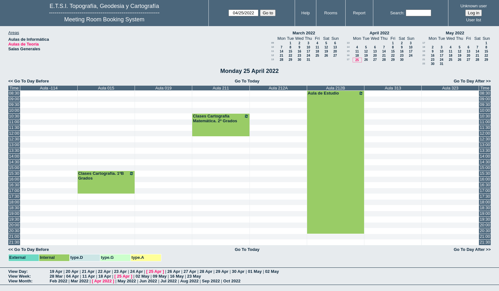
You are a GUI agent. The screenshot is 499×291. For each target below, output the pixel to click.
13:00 (14, 144)
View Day (17, 271)
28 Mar (56, 276)
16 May (177, 276)
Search (396, 13)
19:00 (14, 213)
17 (308, 51)
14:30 (14, 162)
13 (335, 47)
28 (281, 59)
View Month (19, 281)
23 (299, 55)
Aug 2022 (189, 281)
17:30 (14, 196)
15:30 (14, 173)
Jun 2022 (148, 281)
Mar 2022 (79, 281)
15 (290, 51)
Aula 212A (278, 88)
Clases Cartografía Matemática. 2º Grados (221, 118)
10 (272, 47)
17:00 (14, 190)
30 (299, 59)
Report (359, 13)
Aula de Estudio (335, 93)
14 (281, 51)
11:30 (14, 127)
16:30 (14, 184)
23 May (194, 276)
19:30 (14, 219)
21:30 (14, 242)
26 (326, 55)
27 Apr (190, 271)
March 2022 (303, 33)
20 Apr (72, 271)
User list (473, 20)
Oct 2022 (232, 281)
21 (281, 55)
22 (290, 55)
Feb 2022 (58, 281)
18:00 (14, 202)
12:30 (14, 139)
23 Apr (120, 271)
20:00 (14, 225)
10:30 (14, 116)
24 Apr (136, 271)
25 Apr (155, 271)
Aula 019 (163, 88)
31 (308, 59)
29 (290, 59)
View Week (19, 276)
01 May (255, 271)
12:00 (14, 133)
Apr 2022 (103, 281)
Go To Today (247, 81)
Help (305, 13)
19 (326, 51)
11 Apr (88, 276)
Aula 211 (221, 88)
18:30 (14, 207)
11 (317, 47)
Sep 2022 (211, 281)
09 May (159, 276)
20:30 (14, 230)
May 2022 (455, 33)
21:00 (14, 236)
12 (326, 47)
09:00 (14, 98)
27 (335, 55)
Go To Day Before (31, 81)
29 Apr (222, 271)
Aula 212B (335, 88)
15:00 (14, 167)
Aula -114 (49, 88)
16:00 (14, 179)
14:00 (14, 156)
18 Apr (104, 276)
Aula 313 (393, 88)
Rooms (330, 13)
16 (299, 51)
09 (272, 42)
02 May (272, 271)
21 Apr (88, 271)
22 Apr (104, 271)
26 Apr (173, 271)
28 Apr (206, 271)
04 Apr (72, 276)
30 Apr (238, 271)
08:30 (14, 93)
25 (317, 55)
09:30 (14, 104)
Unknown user (473, 6)
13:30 (14, 150)
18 (317, 51)
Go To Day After (469, 81)
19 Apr (56, 271)
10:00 (14, 110)
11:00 (14, 121)
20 (335, 51)
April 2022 (379, 33)
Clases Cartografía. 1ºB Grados (106, 176)
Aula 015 (106, 88)
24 (308, 55)
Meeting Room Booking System (104, 19)
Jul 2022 (168, 281)
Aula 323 (450, 88)
